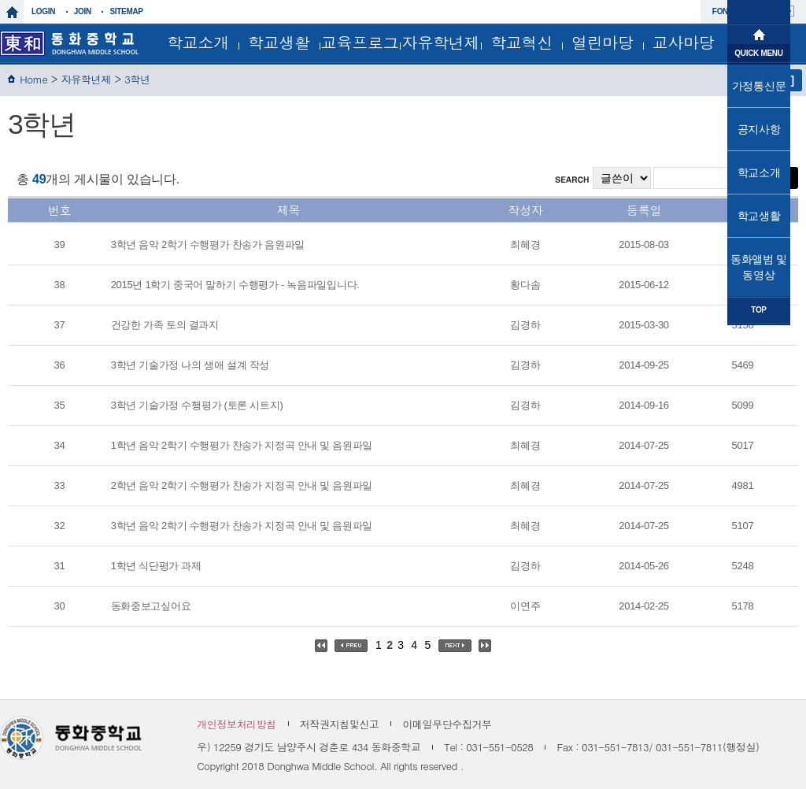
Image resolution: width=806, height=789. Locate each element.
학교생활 (279, 42)
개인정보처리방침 (236, 724)
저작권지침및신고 (339, 724)
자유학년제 (441, 42)
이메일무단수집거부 (446, 724)
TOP (758, 310)
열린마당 (602, 42)
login (43, 11)
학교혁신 (521, 42)
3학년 (137, 79)
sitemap (125, 11)
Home (33, 79)
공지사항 (759, 129)
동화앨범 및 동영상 (758, 267)
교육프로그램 (360, 46)
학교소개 (198, 42)
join (82, 11)
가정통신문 (759, 86)
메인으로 (758, 33)
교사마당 (684, 42)
